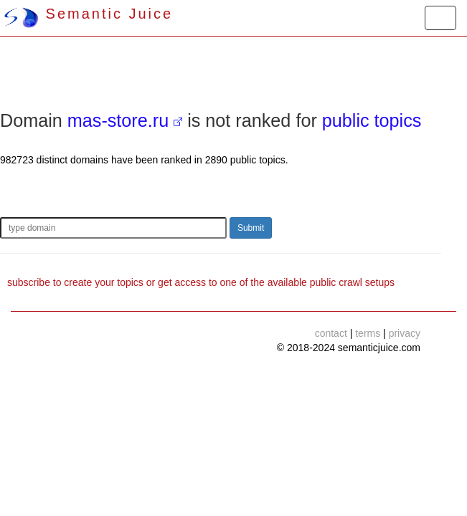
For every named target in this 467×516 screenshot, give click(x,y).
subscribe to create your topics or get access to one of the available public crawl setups (201, 282)
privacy (404, 333)
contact (331, 333)
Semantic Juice (88, 14)
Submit (250, 228)
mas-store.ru (118, 120)
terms (367, 333)
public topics (372, 120)
